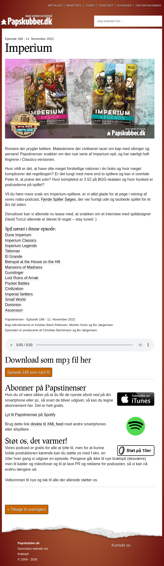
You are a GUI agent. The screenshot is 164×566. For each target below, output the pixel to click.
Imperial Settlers (19, 294)
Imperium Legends (21, 246)
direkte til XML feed (47, 424)
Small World (15, 299)
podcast (106, 5)
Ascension (14, 310)
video (90, 5)
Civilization (14, 289)
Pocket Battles (17, 283)
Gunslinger (14, 273)
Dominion (13, 305)
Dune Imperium (18, 235)
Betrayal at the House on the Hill (32, 262)
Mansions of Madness (24, 267)
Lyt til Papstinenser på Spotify (30, 415)
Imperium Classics (20, 240)
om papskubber (148, 5)
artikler (55, 5)
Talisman (12, 251)
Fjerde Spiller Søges (58, 199)
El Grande (13, 256)
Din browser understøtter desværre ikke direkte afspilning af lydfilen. (79, 344)
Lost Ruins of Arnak (21, 278)
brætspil (74, 5)
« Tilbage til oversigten (26, 509)
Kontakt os (121, 545)
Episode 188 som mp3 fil (28, 372)
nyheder (124, 5)
